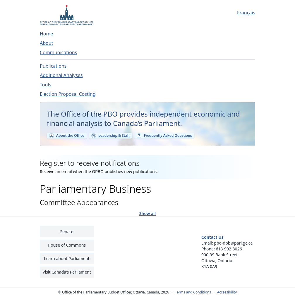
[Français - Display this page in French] (228, 12)
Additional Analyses (61, 75)
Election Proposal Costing (68, 94)
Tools (45, 84)
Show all (147, 213)
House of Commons (67, 245)
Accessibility (227, 292)
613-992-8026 (229, 249)
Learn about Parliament (66, 258)
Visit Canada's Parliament (66, 272)
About (46, 43)
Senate (66, 231)
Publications (53, 66)
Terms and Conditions (193, 292)
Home (46, 33)
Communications (58, 52)
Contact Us (212, 237)
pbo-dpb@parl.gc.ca (233, 243)
